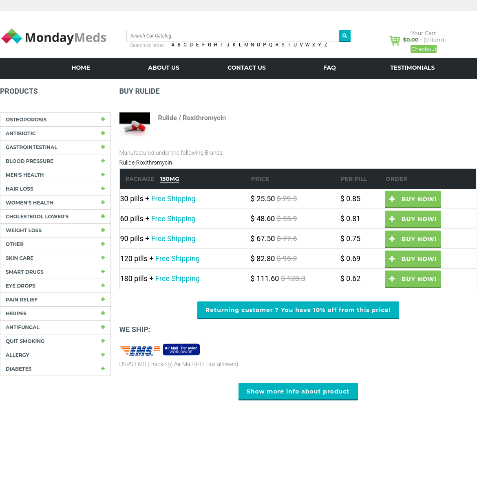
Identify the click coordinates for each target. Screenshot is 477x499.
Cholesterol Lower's (37, 216)
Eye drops (20, 286)
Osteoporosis (26, 120)
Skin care (19, 258)
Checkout (424, 49)
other (15, 244)
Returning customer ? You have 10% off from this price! (298, 310)
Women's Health (29, 203)
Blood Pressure (29, 161)
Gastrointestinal (31, 147)
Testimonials (412, 67)
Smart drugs (25, 272)
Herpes (16, 313)
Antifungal (23, 327)
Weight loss (24, 230)
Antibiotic (20, 133)
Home (80, 67)
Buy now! (419, 199)
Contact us (246, 67)
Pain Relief (22, 300)
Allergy (17, 355)
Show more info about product (298, 391)
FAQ (329, 67)
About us (163, 67)
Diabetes (18, 369)
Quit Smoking (25, 341)
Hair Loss (19, 189)
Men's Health (25, 175)
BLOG (246, 86)
